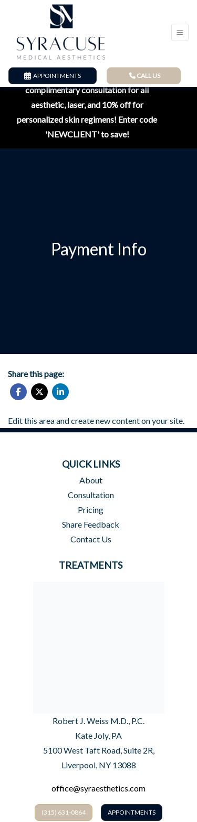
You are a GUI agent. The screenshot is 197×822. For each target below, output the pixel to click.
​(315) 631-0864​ (64, 812)
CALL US (144, 76)
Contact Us (90, 539)
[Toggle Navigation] (180, 32)
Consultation (91, 495)
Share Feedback (90, 524)
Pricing (90, 509)
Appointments (131, 812)
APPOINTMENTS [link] (52, 76)
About (90, 480)
